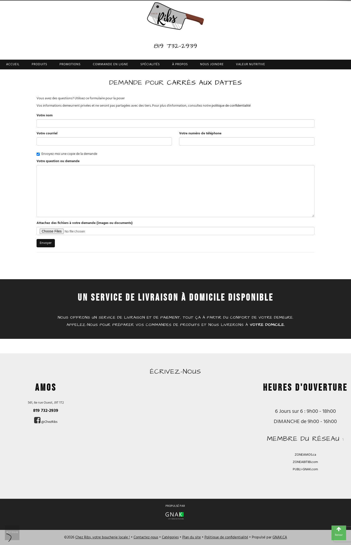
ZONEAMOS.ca (305, 455)
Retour (12, 532)
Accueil (13, 64)
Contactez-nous (146, 537)
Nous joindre (212, 64)
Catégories (170, 537)
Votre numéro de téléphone (200, 133)
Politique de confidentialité (226, 537)
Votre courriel (47, 133)
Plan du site (191, 537)
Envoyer (46, 243)
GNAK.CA (280, 537)
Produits (39, 64)
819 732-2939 (175, 46)
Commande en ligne (110, 64)
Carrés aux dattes (204, 82)
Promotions (70, 64)
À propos (180, 64)
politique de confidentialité (231, 106)
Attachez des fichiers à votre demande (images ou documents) (85, 223)
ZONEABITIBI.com (305, 462)
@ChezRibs (49, 422)
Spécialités (150, 64)
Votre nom (45, 115)
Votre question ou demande (58, 161)
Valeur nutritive (250, 64)
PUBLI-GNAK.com (305, 469)
